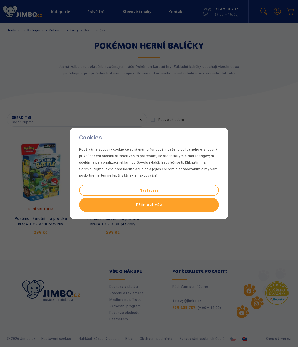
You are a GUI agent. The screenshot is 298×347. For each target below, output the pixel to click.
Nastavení (149, 190)
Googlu (142, 162)
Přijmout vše (149, 204)
